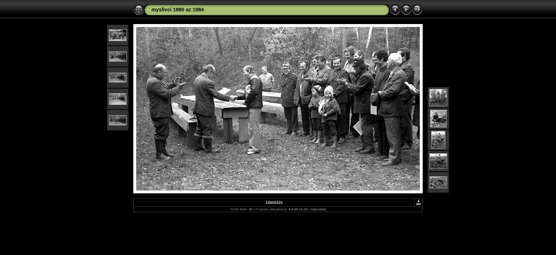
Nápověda (318, 209)
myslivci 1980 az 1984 (177, 9)
